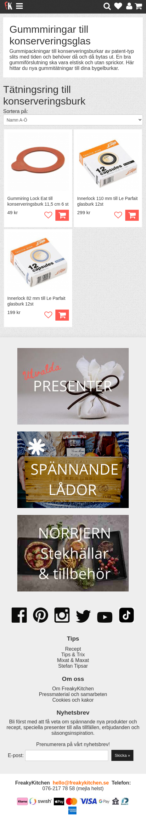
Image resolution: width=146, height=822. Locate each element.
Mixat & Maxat (73, 660)
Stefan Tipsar (73, 666)
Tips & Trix (73, 654)
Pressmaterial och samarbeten (73, 694)
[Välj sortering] (73, 119)
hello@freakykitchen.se (81, 782)
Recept (73, 649)
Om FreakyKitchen (73, 688)
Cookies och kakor (73, 700)
